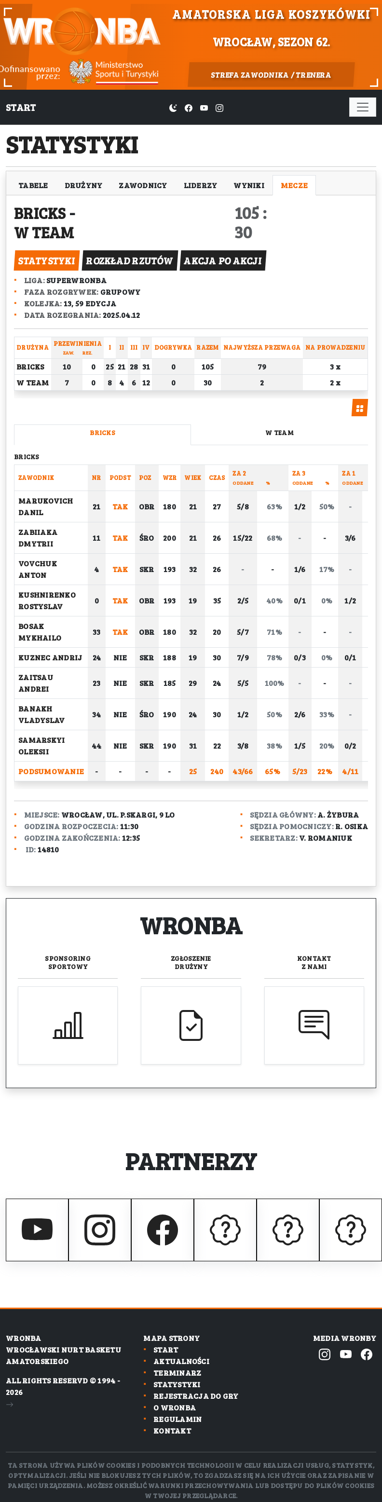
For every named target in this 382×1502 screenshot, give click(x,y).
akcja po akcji (223, 260)
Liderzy (201, 185)
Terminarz (177, 1372)
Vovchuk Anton (37, 569)
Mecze (294, 185)
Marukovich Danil (45, 506)
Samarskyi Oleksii (41, 745)
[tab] (360, 407)
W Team (45, 232)
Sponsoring (68, 962)
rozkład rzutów (130, 260)
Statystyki (177, 1384)
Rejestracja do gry (196, 1396)
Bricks (41, 213)
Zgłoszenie (191, 962)
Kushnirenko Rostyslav (47, 600)
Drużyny (84, 185)
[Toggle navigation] (362, 107)
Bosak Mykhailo (39, 631)
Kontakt (314, 962)
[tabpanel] (191, 621)
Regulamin (177, 1419)
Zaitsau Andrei (35, 683)
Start (21, 107)
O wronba (174, 1407)
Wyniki (248, 185)
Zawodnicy (143, 185)
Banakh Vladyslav (41, 714)
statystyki (46, 260)
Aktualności (181, 1361)
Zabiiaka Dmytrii (37, 537)
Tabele (33, 185)
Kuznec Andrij (50, 657)
